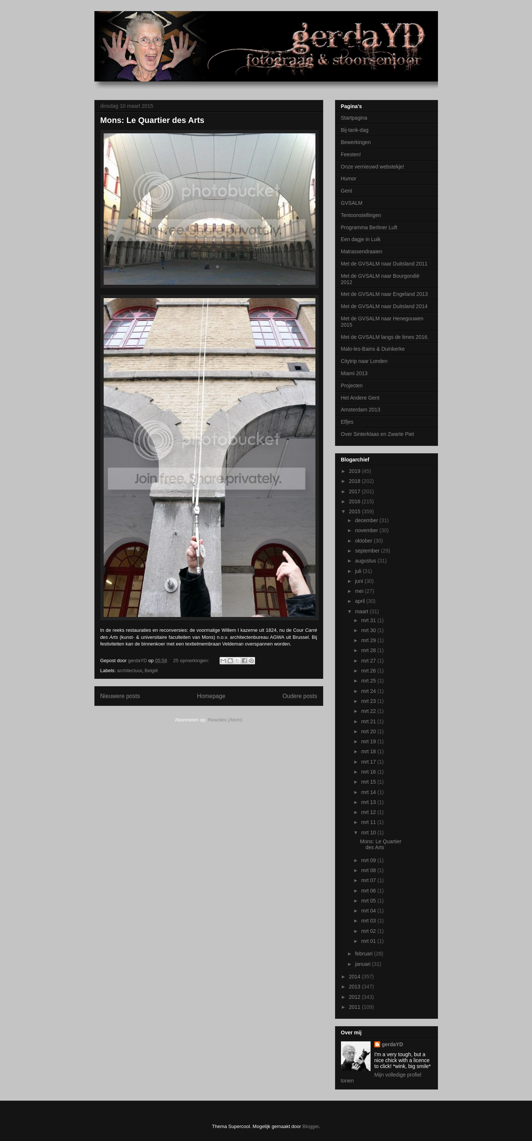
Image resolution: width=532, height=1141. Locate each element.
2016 (355, 501)
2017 (355, 491)
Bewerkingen (356, 142)
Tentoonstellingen (361, 215)
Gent (346, 191)
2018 (355, 481)
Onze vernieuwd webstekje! (372, 167)
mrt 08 (369, 870)
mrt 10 (369, 832)
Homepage (211, 696)
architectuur (129, 670)
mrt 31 (369, 620)
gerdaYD (392, 1044)
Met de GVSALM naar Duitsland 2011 (384, 264)
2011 (355, 1007)
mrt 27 (369, 661)
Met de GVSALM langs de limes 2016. (385, 337)
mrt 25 (369, 681)
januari (363, 964)
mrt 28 (369, 650)
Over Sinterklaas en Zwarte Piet (377, 434)
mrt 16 (369, 772)
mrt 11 (369, 822)
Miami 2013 (354, 373)
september (368, 551)
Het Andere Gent (360, 398)
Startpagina (354, 118)
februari (364, 954)
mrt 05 (369, 901)
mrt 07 (369, 880)
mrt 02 (369, 931)
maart (362, 611)
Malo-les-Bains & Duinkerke (373, 349)
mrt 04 (369, 911)
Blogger (310, 1126)
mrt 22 (369, 711)
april (360, 601)
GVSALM (351, 203)
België (151, 670)
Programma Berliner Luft (369, 227)
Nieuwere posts (120, 696)
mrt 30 (369, 630)
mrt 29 (369, 640)
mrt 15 (369, 782)
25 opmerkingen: (191, 660)
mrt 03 (369, 921)
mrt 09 (369, 860)
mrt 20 (369, 731)
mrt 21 (369, 721)
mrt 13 (369, 802)
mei (360, 591)
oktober (364, 541)
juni (360, 581)
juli (359, 571)
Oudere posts (299, 696)
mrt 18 (369, 751)
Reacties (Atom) (225, 720)
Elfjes (347, 422)
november (367, 530)
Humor (349, 178)
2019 (355, 471)
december (367, 520)
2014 (355, 977)
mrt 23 (369, 701)
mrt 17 (369, 762)
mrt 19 (369, 741)
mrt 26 (369, 671)
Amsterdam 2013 (361, 410)
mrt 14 (369, 792)
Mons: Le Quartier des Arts (152, 120)
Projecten (352, 385)
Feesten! (351, 154)
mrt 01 (369, 941)
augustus (366, 561)
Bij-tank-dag (355, 130)
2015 (355, 511)
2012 (355, 997)
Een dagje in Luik (361, 239)
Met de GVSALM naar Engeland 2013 (384, 294)
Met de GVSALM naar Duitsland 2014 (384, 306)
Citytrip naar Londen (364, 361)
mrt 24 (369, 691)
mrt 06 (369, 891)
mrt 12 (369, 812)
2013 (355, 987)
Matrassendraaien (361, 251)
